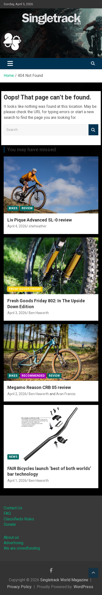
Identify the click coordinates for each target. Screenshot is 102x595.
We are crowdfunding (22, 548)
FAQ (7, 513)
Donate (10, 524)
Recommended (33, 375)
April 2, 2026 (16, 394)
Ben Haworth (39, 313)
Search (93, 129)
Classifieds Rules (19, 519)
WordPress (83, 586)
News (13, 456)
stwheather (38, 226)
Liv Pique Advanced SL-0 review (39, 219)
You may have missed (31, 149)
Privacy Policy (19, 586)
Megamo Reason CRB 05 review (39, 387)
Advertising (13, 542)
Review (27, 208)
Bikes (13, 208)
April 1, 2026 (16, 481)
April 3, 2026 (16, 313)
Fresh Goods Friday (25, 289)
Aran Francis (66, 394)
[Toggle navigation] (10, 63)
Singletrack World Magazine (64, 580)
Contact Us (13, 508)
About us (11, 537)
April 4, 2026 (16, 226)
